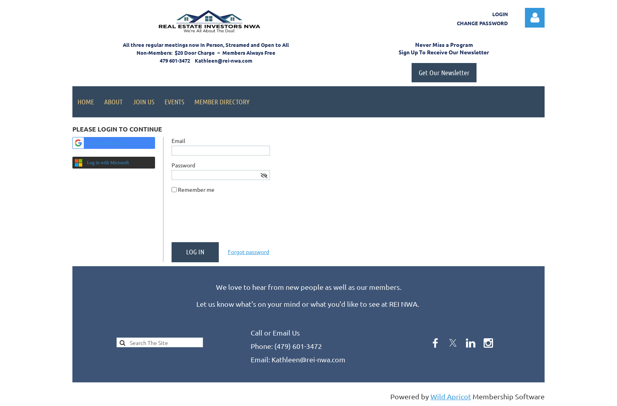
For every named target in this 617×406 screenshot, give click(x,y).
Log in (535, 18)
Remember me (196, 189)
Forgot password (248, 251)
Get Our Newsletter (444, 72)
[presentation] (231, 221)
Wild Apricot (450, 396)
